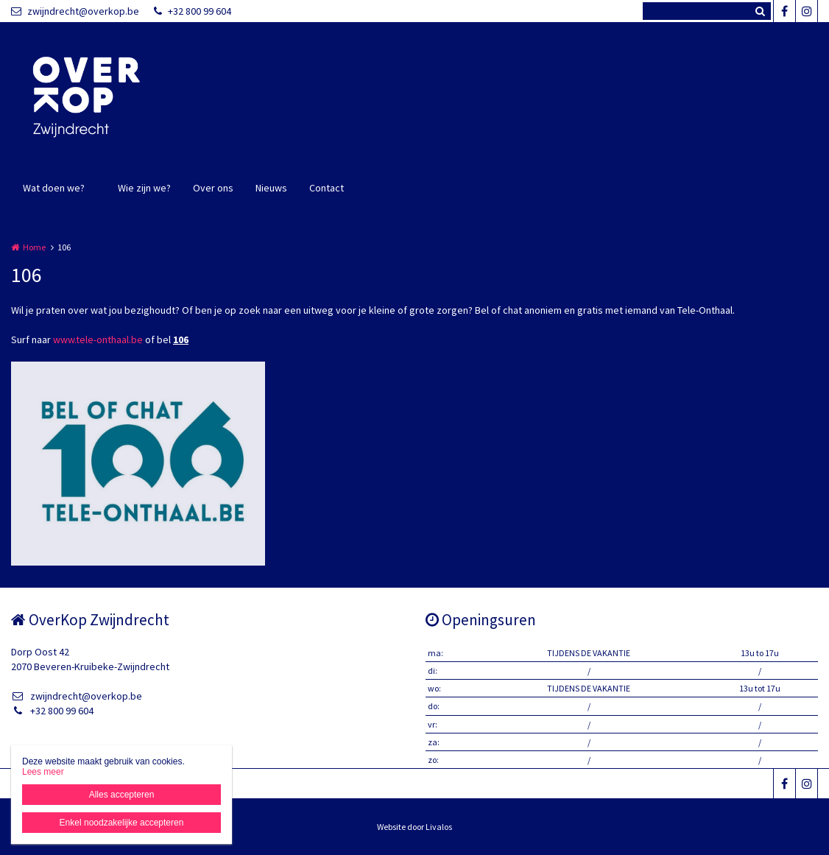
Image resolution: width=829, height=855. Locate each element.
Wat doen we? (54, 187)
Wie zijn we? (144, 187)
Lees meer (43, 772)
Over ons (213, 187)
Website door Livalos (414, 826)
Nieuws (271, 187)
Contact (326, 187)
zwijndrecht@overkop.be (75, 11)
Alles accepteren (122, 794)
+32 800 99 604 (192, 11)
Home (34, 247)
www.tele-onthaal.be (98, 339)
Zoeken (760, 11)
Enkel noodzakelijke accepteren (122, 822)
